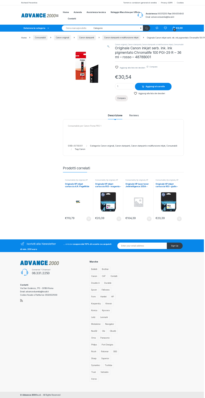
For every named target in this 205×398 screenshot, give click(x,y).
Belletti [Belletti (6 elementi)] (94, 269)
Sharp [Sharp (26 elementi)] (94, 358)
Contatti (72, 18)
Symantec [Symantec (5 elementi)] (95, 365)
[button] (108, 46)
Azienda (78, 12)
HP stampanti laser (136, 181)
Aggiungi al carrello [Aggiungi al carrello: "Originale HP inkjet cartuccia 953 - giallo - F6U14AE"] (179, 219)
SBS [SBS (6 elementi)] (115, 351)
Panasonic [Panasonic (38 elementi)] (105, 338)
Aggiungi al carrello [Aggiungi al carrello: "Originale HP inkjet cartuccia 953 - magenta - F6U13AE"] (119, 219)
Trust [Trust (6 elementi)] (93, 372)
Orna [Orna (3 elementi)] (93, 338)
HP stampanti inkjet (76, 181)
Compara (153, 67)
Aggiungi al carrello (155, 86)
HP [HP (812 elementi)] (112, 296)
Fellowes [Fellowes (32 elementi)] (106, 290)
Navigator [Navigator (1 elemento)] (109, 324)
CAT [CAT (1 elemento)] (104, 276)
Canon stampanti (86, 37)
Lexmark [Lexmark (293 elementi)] (104, 317)
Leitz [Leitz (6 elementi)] (93, 317)
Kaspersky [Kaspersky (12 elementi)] (96, 303)
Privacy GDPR (166, 3)
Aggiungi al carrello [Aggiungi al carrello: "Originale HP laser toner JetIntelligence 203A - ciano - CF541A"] (149, 219)
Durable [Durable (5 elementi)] (107, 283)
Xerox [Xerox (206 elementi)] (94, 379)
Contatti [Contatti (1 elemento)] (114, 276)
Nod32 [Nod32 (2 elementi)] (94, 331)
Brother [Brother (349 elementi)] (105, 269)
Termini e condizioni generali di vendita (140, 3)
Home (66, 12)
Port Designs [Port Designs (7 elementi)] (107, 344)
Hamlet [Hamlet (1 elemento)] (103, 296)
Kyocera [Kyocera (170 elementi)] (106, 310)
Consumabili (40, 37)
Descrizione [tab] (115, 115)
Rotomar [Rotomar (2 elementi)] (105, 351)
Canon (82, 149)
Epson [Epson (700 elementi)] (94, 290)
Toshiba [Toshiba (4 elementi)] (108, 365)
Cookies (180, 3)
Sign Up (174, 246)
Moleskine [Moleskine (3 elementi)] (96, 324)
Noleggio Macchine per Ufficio (125, 12)
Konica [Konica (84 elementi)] (94, 310)
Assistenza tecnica (96, 12)
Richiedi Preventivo (29, 3)
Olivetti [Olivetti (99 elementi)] (113, 331)
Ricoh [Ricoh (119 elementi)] (93, 351)
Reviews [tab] (134, 115)
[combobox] (77, 28)
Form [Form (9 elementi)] (93, 296)
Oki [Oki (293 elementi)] (103, 331)
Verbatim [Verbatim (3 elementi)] (104, 372)
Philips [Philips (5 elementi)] (94, 344)
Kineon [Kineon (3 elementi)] (109, 303)
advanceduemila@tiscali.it (162, 17)
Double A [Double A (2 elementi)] (95, 283)
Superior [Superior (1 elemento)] (105, 358)
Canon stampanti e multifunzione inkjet (121, 37)
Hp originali (80, 180)
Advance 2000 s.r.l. (32, 395)
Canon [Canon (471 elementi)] (94, 276)
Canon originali (62, 37)
